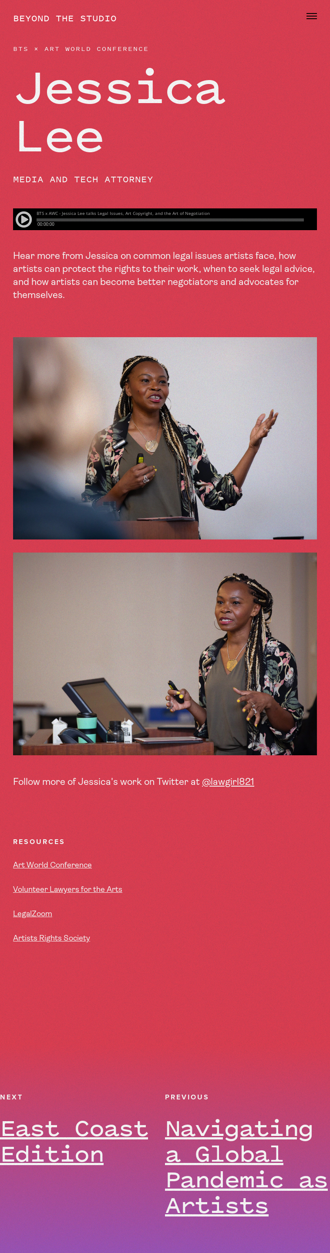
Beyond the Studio (65, 18)
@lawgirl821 (228, 782)
